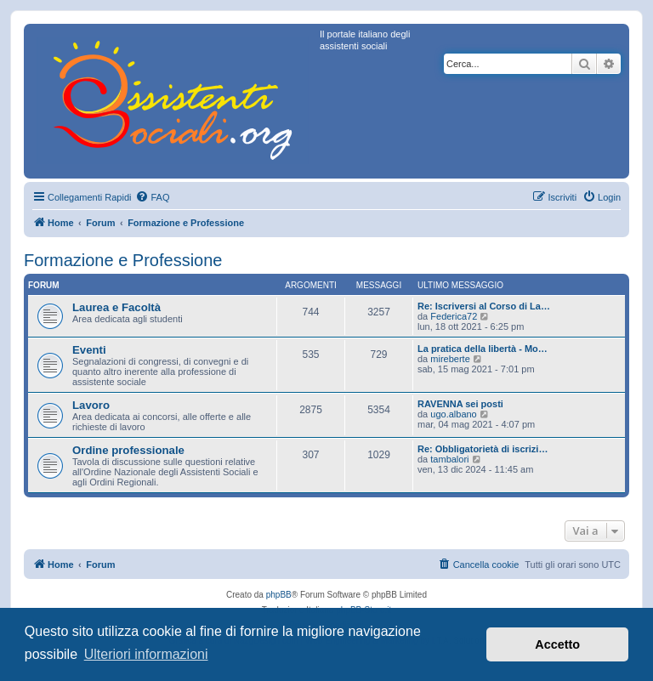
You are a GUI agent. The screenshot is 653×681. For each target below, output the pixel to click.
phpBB (279, 594)
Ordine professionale (128, 450)
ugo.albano (453, 414)
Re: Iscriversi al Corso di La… (483, 306)
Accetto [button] (557, 644)
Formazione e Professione (123, 260)
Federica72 (453, 316)
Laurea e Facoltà (116, 307)
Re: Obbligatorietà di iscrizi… (482, 449)
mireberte (449, 359)
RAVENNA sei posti (460, 404)
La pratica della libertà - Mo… (482, 348)
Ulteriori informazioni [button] (146, 654)
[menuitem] (152, 197)
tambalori (449, 459)
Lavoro (91, 405)
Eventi (89, 349)
